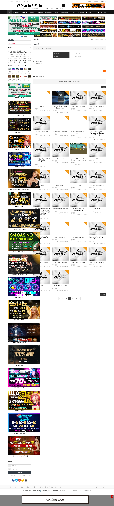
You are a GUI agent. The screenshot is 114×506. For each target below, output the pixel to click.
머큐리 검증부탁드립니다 (60, 208)
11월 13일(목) (26, 2)
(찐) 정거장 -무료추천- (60, 285)
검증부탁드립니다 (60, 237)
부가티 (42, 106)
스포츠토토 (48, 12)
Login (20, 472)
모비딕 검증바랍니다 (42, 262)
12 (66, 298)
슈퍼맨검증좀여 (60, 185)
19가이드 (36, 8)
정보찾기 (103, 2)
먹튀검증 (24, 12)
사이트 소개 (13, 487)
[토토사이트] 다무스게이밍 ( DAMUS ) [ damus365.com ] (42, 160)
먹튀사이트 (12, 43)
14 (73, 298)
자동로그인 (11, 475)
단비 (42, 285)
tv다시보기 (23, 8)
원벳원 (61, 8)
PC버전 (102, 487)
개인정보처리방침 (30, 487)
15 (76, 298)
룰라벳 (47, 8)
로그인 (89, 2)
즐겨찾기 (10, 2)
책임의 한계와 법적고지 (57, 487)
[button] (103, 87)
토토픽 (32, 12)
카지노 (72, 12)
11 (62, 298)
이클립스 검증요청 (78, 237)
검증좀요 (42, 185)
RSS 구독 (17, 2)
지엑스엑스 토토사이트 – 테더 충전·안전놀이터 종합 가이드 (24, 54)
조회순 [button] (103, 294)
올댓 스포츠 (60, 158)
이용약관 (20, 487)
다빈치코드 (97, 208)
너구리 (79, 185)
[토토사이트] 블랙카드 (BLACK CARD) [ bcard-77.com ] (97, 133)
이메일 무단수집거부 (42, 487)
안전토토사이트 (29, 5)
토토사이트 (64, 12)
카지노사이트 (80, 12)
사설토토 (40, 12)
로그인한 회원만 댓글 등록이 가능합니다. (69, 81)
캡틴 (97, 158)
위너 (57, 8)
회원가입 (96, 2)
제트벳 (52, 8)
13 (69, 298)
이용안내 (95, 487)
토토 (56, 12)
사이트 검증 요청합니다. (79, 106)
